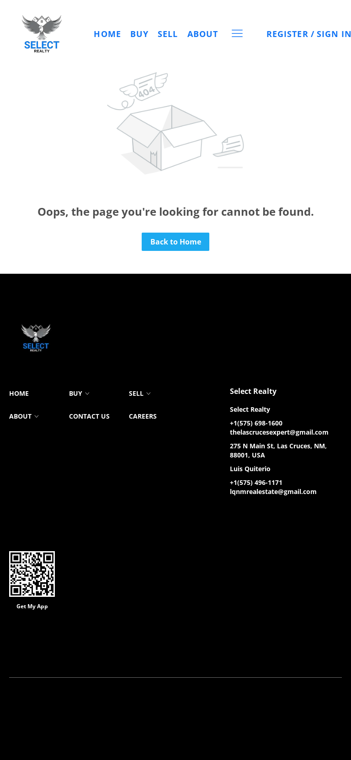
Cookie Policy (123, 654)
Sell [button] (168, 33)
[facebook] (237, 512)
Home (107, 33)
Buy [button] (139, 33)
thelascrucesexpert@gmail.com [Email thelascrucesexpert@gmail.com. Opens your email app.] (279, 432)
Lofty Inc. (55, 640)
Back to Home (175, 242)
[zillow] (255, 512)
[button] (42, 33)
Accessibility (303, 654)
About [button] (202, 33)
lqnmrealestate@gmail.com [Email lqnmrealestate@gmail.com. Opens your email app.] (273, 491)
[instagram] (273, 512)
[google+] (291, 512)
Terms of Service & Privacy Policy (54, 654)
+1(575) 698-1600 (256, 423)
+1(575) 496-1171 (256, 482)
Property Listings (228, 654)
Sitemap (268, 654)
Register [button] (287, 33)
